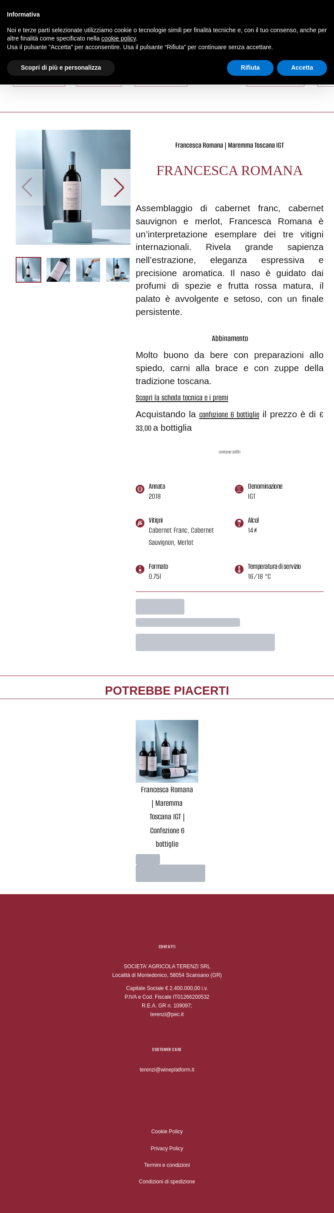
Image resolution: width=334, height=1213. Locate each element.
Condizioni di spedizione (167, 1182)
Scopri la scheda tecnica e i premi (182, 397)
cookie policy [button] (118, 35)
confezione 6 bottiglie (229, 414)
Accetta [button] (302, 64)
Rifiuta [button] (250, 64)
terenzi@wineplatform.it (167, 1070)
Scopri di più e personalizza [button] (61, 64)
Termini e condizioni (167, 1165)
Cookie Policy (167, 1132)
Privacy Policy (167, 1148)
